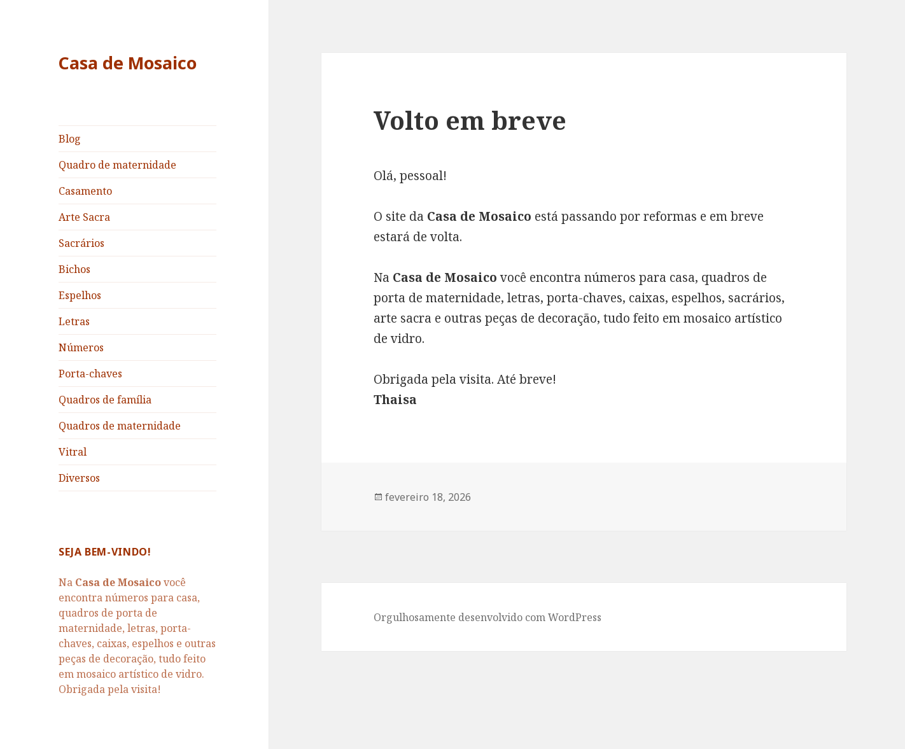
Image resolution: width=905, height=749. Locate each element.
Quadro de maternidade (117, 165)
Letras (74, 321)
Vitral (73, 452)
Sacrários (81, 243)
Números (81, 347)
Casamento (85, 191)
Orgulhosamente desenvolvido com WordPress (487, 617)
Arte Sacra (84, 217)
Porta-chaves (90, 374)
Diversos (79, 478)
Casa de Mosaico (128, 62)
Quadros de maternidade (120, 426)
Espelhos (80, 295)
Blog (70, 139)
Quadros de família (105, 400)
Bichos (74, 269)
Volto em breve (470, 120)
